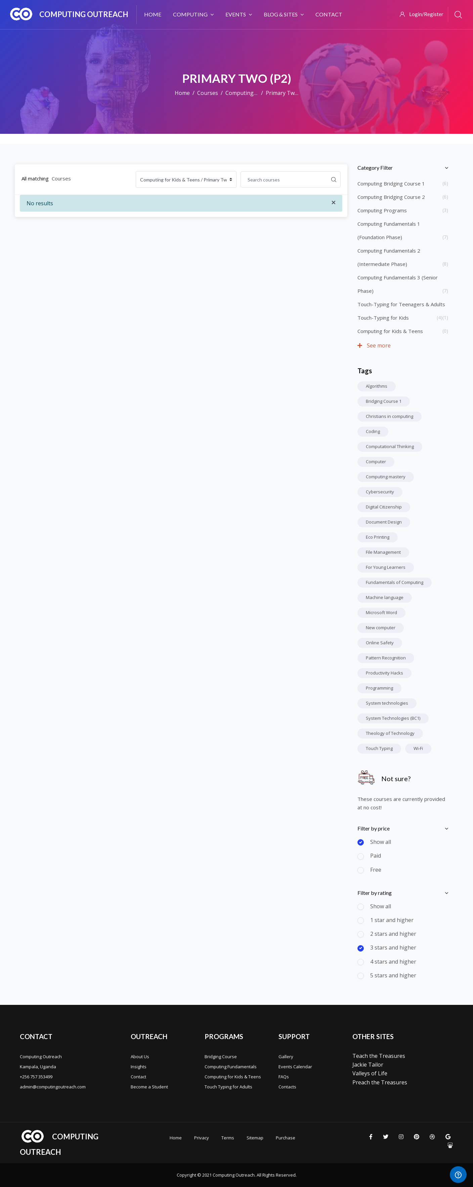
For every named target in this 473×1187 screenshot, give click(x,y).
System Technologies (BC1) (393, 718)
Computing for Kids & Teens (390, 331)
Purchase (285, 1138)
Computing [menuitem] (193, 14)
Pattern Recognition (386, 658)
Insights (138, 1067)
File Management (383, 552)
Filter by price (373, 828)
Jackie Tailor (367, 1064)
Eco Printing (377, 537)
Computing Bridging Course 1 (391, 183)
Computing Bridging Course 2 (391, 197)
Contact (138, 1077)
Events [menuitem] (238, 14)
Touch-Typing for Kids (383, 317)
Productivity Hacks (384, 673)
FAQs (283, 1077)
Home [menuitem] (152, 14)
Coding (373, 431)
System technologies (387, 703)
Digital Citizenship (384, 507)
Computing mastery (385, 477)
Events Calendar (295, 1067)
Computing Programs (382, 210)
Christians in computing (389, 416)
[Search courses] (284, 179)
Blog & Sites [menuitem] (284, 14)
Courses (207, 93)
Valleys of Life (369, 1073)
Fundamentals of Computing (394, 582)
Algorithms (376, 386)
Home (182, 93)
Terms (227, 1138)
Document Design (384, 522)
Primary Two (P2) (287, 93)
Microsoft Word (381, 612)
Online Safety (380, 643)
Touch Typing (379, 748)
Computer (376, 461)
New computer (380, 628)
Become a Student (149, 1087)
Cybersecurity (380, 492)
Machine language (384, 597)
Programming (379, 688)
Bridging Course (221, 1057)
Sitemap (255, 1138)
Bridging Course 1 (383, 401)
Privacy (201, 1138)
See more (374, 345)
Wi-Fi (418, 748)
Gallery (285, 1057)
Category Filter (375, 167)
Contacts (287, 1087)
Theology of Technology (390, 733)
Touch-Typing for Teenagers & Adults (401, 304)
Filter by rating (374, 892)
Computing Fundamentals (231, 1067)
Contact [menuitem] (328, 14)
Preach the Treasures (379, 1082)
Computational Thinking (390, 446)
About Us (140, 1057)
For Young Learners (385, 567)
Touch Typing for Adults (228, 1087)
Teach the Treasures (378, 1056)
